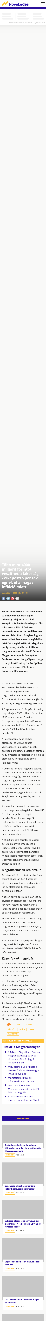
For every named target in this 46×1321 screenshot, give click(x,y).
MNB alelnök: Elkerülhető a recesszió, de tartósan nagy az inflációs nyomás (24, 1070)
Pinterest (12, 598)
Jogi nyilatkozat (39, 23)
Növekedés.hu (15, 3)
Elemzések (6, 593)
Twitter (8, 598)
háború (11, 1029)
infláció (22, 1029)
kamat (32, 1029)
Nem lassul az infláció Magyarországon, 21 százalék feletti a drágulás (23, 1089)
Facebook (3, 598)
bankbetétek (13, 1034)
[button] (43, 4)
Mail (17, 598)
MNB (18, 1025)
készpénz (28, 1025)
